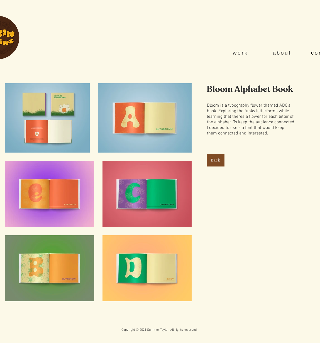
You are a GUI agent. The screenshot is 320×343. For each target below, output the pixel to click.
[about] (282, 52)
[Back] (215, 160)
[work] (241, 52)
